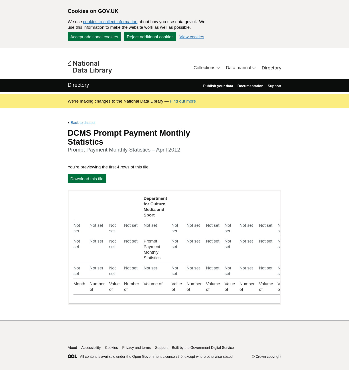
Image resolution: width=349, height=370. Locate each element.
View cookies (192, 37)
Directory (271, 68)
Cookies (111, 348)
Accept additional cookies (94, 36)
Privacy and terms (136, 348)
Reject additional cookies (150, 36)
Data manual (239, 67)
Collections (205, 67)
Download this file (86, 178)
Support (274, 86)
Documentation (250, 86)
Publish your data (218, 86)
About (72, 348)
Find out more (183, 101)
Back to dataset (83, 123)
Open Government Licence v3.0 (157, 356)
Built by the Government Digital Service (203, 348)
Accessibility (91, 348)
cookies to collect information (110, 21)
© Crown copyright (266, 356)
